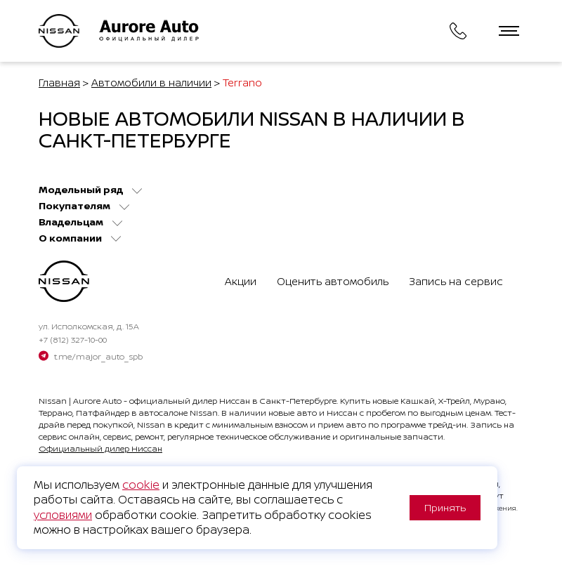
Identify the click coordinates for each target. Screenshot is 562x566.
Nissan (53, 401)
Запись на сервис (456, 281)
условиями (63, 514)
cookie (140, 484)
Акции (240, 281)
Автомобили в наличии (151, 82)
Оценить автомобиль (332, 281)
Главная (59, 82)
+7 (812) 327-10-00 (73, 339)
